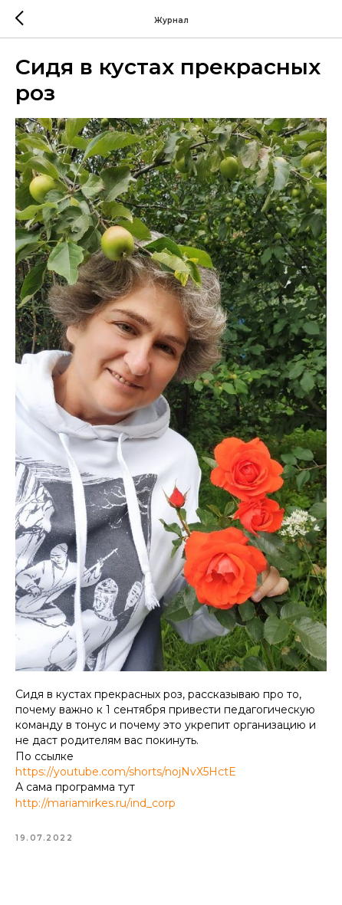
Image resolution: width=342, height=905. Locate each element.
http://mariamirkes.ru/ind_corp (95, 803)
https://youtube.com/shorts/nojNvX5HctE (125, 772)
